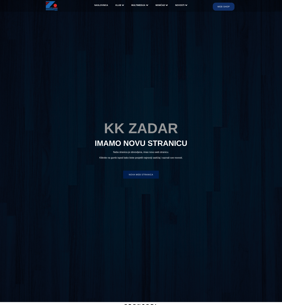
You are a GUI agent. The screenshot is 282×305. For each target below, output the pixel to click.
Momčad (162, 5)
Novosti (181, 5)
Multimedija (139, 5)
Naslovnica (101, 5)
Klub (119, 5)
